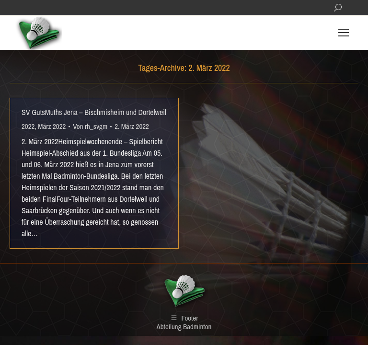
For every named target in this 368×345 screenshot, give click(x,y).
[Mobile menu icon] (344, 32)
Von (90, 126)
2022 (28, 126)
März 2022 (52, 126)
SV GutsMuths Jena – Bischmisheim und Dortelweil (94, 112)
